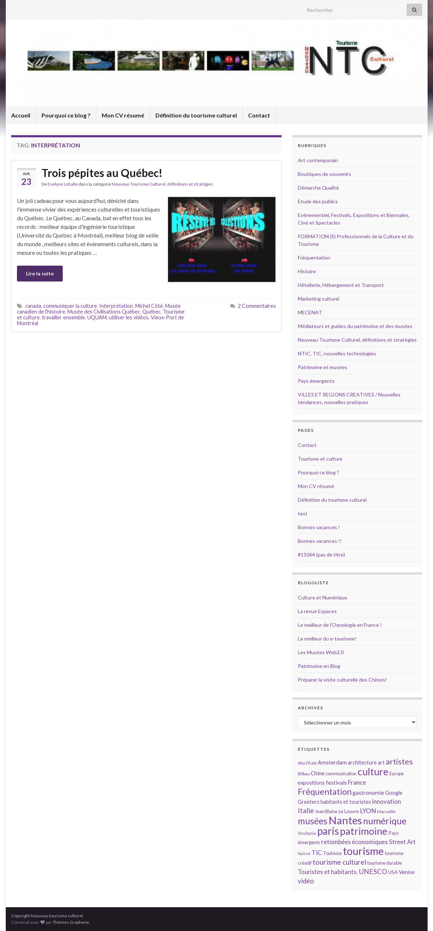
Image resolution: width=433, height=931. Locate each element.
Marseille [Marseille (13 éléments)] (386, 811)
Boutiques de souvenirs (324, 174)
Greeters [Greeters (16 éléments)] (308, 802)
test (303, 513)
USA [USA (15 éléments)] (393, 872)
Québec (151, 312)
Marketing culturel (318, 299)
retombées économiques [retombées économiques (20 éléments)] (354, 842)
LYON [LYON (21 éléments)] (368, 811)
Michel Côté (149, 306)
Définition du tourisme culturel (196, 115)
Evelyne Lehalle (63, 184)
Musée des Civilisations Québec (103, 312)
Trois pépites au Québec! (102, 172)
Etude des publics (318, 201)
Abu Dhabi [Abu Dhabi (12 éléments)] (307, 763)
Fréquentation (314, 257)
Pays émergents (316, 381)
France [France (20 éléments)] (357, 782)
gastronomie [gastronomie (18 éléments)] (368, 792)
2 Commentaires (257, 306)
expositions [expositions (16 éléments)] (311, 783)
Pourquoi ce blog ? (65, 115)
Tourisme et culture (320, 459)
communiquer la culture (70, 306)
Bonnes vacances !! (320, 541)
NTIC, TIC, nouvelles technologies (337, 353)
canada (33, 306)
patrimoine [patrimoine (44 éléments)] (364, 831)
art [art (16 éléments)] (381, 762)
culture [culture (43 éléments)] (373, 771)
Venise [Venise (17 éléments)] (407, 872)
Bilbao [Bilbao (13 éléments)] (304, 773)
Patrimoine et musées (322, 367)
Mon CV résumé (123, 115)
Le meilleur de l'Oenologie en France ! (340, 625)
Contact (259, 115)
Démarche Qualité (318, 188)
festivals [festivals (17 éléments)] (336, 782)
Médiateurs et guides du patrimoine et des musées (355, 326)
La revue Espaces (317, 611)
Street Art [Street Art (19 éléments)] (402, 842)
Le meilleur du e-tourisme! (327, 638)
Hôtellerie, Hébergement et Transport (341, 285)
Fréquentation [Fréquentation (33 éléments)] (325, 791)
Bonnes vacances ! (319, 527)
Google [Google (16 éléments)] (393, 793)
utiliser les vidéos (129, 317)
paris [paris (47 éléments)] (328, 831)
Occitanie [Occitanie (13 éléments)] (307, 833)
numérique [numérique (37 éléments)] (384, 820)
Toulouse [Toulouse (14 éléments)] (332, 853)
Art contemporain (318, 160)
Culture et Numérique (322, 597)
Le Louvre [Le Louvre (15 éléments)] (349, 811)
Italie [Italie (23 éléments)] (306, 810)
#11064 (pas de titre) (321, 554)
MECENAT (310, 312)
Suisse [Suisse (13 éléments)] (304, 853)
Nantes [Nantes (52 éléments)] (345, 820)
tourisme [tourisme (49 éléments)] (363, 851)
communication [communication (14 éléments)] (341, 773)
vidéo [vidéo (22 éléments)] (306, 881)
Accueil (20, 115)
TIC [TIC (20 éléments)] (317, 852)
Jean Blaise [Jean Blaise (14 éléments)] (326, 811)
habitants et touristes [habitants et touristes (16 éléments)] (346, 802)
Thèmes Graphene (71, 922)
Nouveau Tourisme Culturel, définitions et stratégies (162, 184)
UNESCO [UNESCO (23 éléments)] (373, 871)
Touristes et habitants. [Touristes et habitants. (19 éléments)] (328, 871)
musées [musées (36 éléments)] (312, 821)
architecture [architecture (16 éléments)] (362, 762)
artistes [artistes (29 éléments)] (399, 761)
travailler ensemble (63, 317)
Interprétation (116, 306)
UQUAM (97, 317)
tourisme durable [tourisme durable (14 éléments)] (384, 863)
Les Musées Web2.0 (321, 652)
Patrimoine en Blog (319, 666)
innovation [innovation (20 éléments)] (386, 801)
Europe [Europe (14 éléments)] (396, 773)
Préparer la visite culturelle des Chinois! (342, 680)
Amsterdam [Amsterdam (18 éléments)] (332, 762)
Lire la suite (40, 273)
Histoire (307, 271)
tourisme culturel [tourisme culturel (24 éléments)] (339, 862)
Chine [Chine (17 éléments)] (317, 773)
